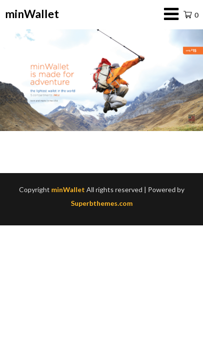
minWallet (32, 14)
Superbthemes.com (102, 203)
